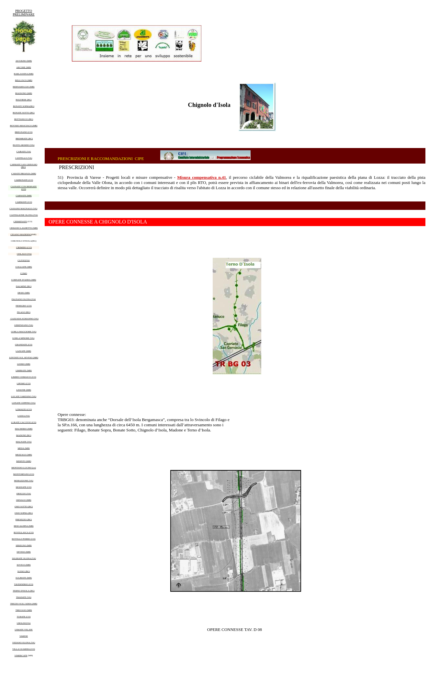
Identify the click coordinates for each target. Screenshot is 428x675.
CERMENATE (20, 221)
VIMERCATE (21, 655)
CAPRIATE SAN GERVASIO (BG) (23, 165)
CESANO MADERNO (20, 234)
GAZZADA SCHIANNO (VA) (24, 318)
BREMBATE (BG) (24, 138)
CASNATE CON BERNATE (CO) (24, 187)
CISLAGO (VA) (24, 254)
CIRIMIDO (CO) (24, 247)
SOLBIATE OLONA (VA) (24, 558)
